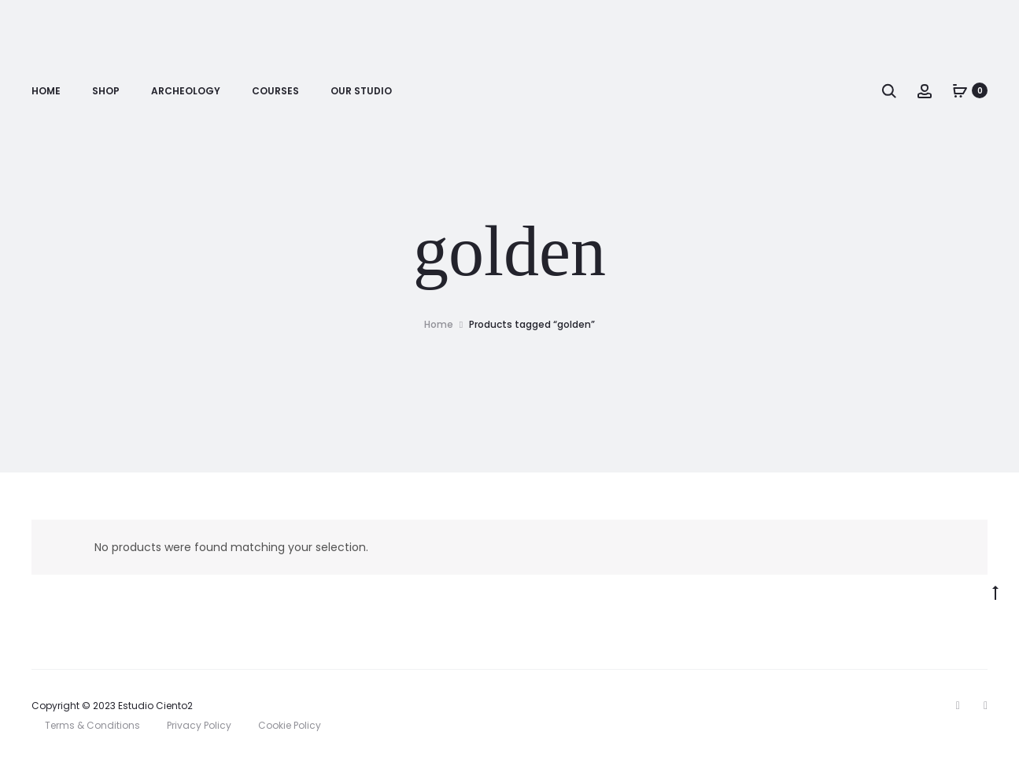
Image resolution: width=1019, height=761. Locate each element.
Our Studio (361, 90)
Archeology (185, 90)
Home (46, 90)
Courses (275, 90)
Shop (106, 90)
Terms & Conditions (92, 725)
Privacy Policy (199, 725)
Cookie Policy (289, 725)
